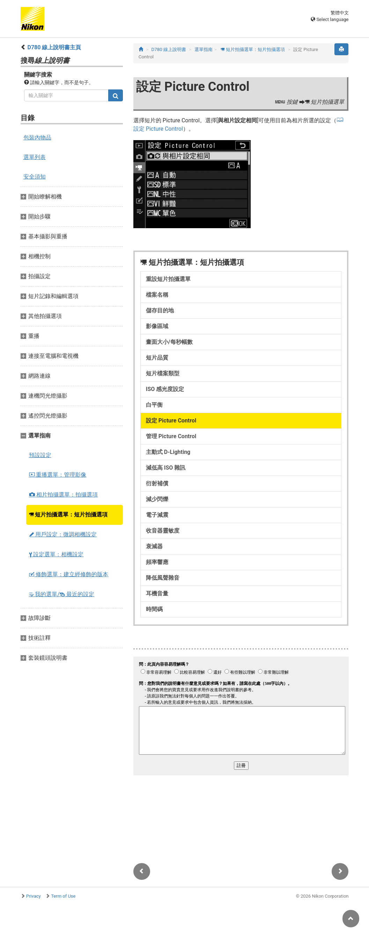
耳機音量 (157, 593)
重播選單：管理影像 (58, 474)
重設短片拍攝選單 (168, 279)
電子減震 (157, 515)
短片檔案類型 (162, 373)
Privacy (33, 896)
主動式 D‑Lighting (168, 452)
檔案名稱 (157, 294)
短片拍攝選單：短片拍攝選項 (68, 514)
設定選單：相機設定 (56, 554)
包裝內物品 (37, 137)
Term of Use (63, 896)
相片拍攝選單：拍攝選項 (63, 494)
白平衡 (154, 404)
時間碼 (154, 609)
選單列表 (34, 157)
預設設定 (40, 455)
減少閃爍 (157, 499)
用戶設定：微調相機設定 (63, 534)
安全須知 (34, 176)
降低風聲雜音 (162, 577)
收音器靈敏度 (162, 530)
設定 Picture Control (171, 420)
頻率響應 (157, 562)
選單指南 (203, 49)
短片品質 (157, 357)
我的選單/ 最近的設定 (62, 594)
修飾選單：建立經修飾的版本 (69, 574)
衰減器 (154, 546)
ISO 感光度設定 (165, 389)
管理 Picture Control (171, 436)
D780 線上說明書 (168, 49)
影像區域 (157, 326)
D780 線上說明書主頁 (54, 47)
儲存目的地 (160, 310)
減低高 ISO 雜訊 (166, 467)
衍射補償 (157, 483)
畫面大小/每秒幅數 (169, 342)
